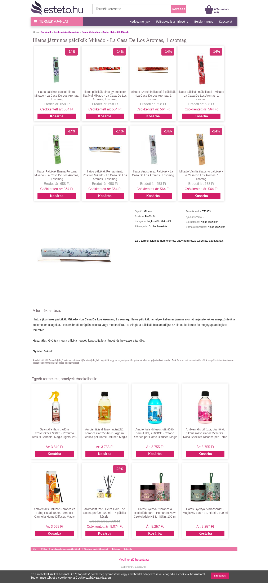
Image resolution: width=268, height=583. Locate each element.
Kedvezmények (140, 21)
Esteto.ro (116, 549)
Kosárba (56, 116)
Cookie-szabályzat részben (93, 577)
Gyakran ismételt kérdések (96, 549)
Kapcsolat (225, 21)
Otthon (44, 549)
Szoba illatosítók (91, 32)
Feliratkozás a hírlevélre (172, 21)
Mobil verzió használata (134, 559)
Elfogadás (220, 575)
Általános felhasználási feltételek (65, 549)
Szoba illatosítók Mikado (115, 32)
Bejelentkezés (203, 21)
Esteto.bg (128, 549)
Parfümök (46, 32)
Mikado (48, 351)
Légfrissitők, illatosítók (66, 32)
